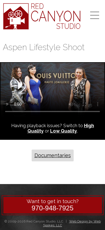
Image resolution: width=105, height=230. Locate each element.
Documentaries (52, 155)
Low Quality (63, 131)
